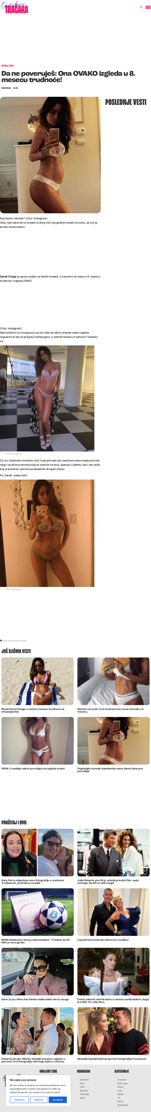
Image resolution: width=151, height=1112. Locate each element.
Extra (120, 1087)
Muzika (84, 1091)
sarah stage (21, 641)
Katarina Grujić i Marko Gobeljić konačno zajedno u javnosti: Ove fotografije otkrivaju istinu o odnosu (33, 1060)
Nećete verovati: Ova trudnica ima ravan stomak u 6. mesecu (110, 710)
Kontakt (84, 1080)
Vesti (82, 1098)
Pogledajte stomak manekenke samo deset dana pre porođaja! (110, 770)
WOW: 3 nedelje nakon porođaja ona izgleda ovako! (33, 768)
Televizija (84, 1094)
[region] (38, 1090)
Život (120, 1102)
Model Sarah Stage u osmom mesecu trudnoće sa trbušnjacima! (32, 710)
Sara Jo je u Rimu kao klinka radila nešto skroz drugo (35, 999)
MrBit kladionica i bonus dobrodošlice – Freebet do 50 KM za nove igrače (35, 941)
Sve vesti (122, 1084)
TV (119, 1098)
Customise (19, 1100)
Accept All (58, 1100)
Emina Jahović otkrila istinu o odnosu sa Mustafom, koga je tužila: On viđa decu (113, 1001)
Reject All (38, 1100)
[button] (141, 7)
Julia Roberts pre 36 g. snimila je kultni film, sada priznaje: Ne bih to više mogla (107, 882)
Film (82, 1084)
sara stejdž (8, 641)
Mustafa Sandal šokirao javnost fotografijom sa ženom (111, 1059)
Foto (82, 1087)
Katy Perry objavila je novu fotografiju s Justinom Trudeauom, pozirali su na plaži (32, 882)
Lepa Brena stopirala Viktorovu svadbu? (103, 940)
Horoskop (123, 1105)
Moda (120, 1094)
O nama (122, 1080)
